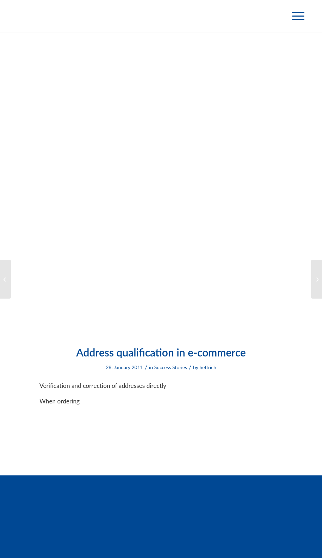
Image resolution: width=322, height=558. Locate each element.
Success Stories (170, 367)
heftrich (207, 367)
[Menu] (294, 16)
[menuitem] (294, 16)
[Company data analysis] (316, 279)
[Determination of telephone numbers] (5, 279)
